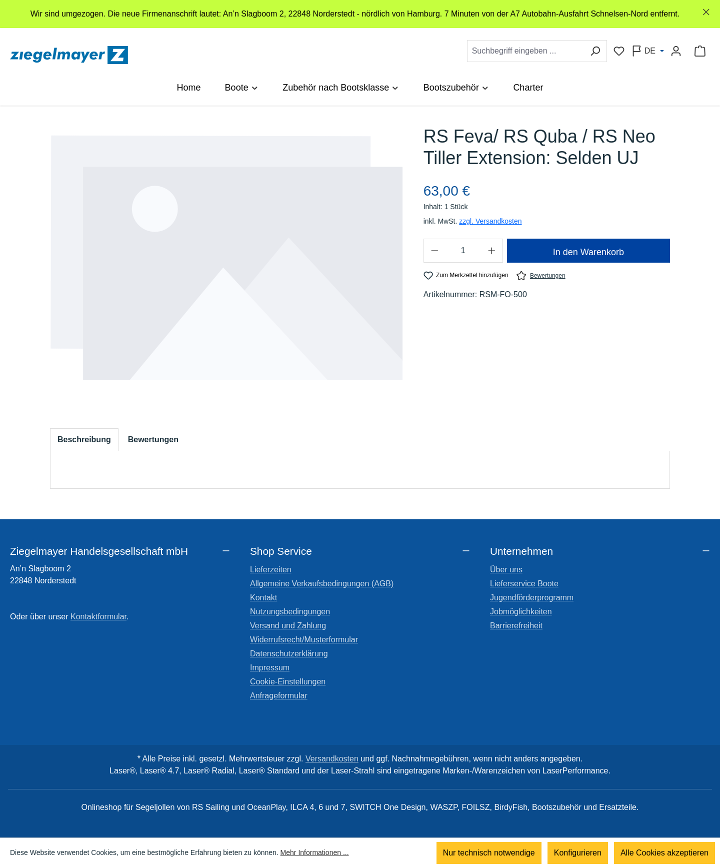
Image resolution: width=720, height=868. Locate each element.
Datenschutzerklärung (289, 653)
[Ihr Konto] (676, 51)
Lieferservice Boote (524, 583)
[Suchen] (595, 51)
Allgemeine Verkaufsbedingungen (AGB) (322, 583)
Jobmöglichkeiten (521, 611)
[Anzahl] (463, 251)
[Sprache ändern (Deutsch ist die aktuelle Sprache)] (647, 51)
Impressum (270, 667)
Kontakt (263, 597)
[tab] (84, 439)
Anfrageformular (279, 695)
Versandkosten (332, 758)
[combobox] (525, 51)
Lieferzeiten (271, 569)
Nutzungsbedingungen (290, 611)
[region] (360, 14)
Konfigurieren (578, 852)
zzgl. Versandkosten (490, 221)
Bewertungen (541, 275)
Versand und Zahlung (288, 625)
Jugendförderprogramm (532, 597)
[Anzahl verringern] (435, 251)
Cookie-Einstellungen (288, 681)
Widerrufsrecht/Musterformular (304, 639)
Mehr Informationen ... (314, 853)
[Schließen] (706, 12)
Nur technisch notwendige (489, 852)
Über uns (506, 569)
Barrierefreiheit (516, 625)
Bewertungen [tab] (153, 439)
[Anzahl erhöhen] (492, 251)
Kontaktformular (98, 616)
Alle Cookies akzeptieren (664, 852)
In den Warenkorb (588, 252)
